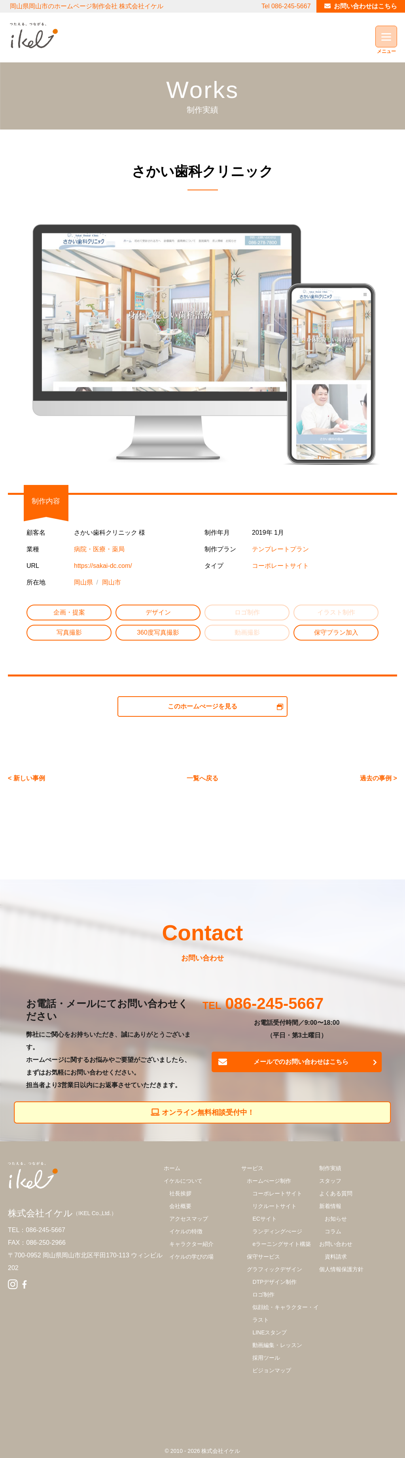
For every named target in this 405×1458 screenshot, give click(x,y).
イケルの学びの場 (191, 1256)
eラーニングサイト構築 (281, 1244)
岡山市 (111, 582)
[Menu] (386, 36)
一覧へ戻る (202, 778)
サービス (252, 1168)
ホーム (172, 1168)
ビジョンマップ (271, 1370)
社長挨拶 (180, 1193)
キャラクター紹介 (191, 1244)
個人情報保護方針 (341, 1269)
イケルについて (183, 1181)
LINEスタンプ (269, 1332)
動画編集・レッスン (277, 1345)
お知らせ (336, 1219)
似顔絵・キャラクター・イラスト (285, 1313)
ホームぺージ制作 (269, 1181)
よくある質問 (335, 1193)
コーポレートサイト (280, 565)
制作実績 (330, 1168)
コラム (333, 1231)
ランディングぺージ (277, 1231)
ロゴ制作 (263, 1294)
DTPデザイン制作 (274, 1282)
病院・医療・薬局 (99, 549)
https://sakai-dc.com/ (103, 565)
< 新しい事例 (26, 778)
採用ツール (266, 1358)
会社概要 (180, 1206)
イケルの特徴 (185, 1231)
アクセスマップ (188, 1219)
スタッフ (330, 1181)
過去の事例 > (378, 778)
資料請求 (336, 1256)
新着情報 (330, 1206)
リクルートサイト (274, 1206)
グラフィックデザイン (274, 1269)
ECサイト (264, 1219)
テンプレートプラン (280, 549)
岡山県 (83, 582)
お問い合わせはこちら (365, 6)
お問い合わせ (335, 1244)
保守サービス (263, 1256)
